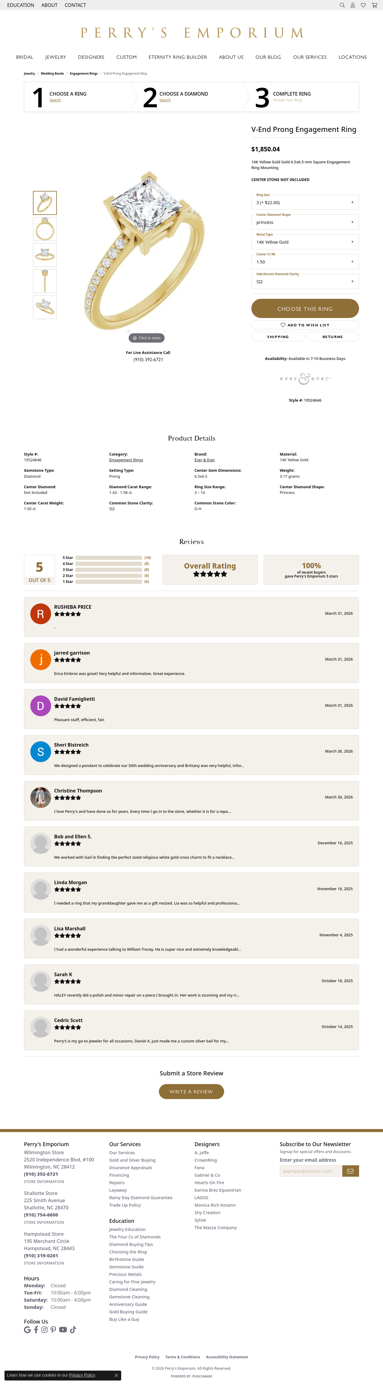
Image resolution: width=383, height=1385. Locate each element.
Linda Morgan (70, 882)
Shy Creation (207, 1212)
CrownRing (205, 1160)
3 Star (68, 569)
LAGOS (201, 1197)
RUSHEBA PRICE (72, 607)
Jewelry (55, 56)
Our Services (310, 56)
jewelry (29, 73)
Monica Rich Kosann (215, 1205)
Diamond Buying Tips (131, 1244)
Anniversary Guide (128, 1304)
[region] (146, 255)
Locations (353, 56)
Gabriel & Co (207, 1175)
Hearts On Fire (209, 1182)
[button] (20, 5)
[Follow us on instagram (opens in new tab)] (44, 1329)
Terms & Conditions (182, 1357)
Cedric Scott (68, 1020)
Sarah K (63, 974)
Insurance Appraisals (130, 1167)
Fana (199, 1167)
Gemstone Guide (126, 1267)
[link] (74, 5)
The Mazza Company (215, 1227)
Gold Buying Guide (128, 1312)
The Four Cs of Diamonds (135, 1237)
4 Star (68, 563)
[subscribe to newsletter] (350, 1171)
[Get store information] (44, 1181)
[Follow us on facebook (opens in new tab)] (36, 1329)
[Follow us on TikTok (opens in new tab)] (73, 1329)
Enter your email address (308, 1160)
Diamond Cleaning (128, 1289)
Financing (119, 1175)
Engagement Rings (84, 73)
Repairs (116, 1182)
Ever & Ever (204, 459)
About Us (231, 56)
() (148, 557)
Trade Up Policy (125, 1205)
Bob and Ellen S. (73, 836)
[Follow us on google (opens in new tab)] (27, 1329)
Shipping (278, 336)
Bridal (25, 56)
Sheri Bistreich (71, 745)
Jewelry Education (127, 1229)
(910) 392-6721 (148, 359)
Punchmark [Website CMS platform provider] (202, 1376)
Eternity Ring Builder (178, 56)
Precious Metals (125, 1274)
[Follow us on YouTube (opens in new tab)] (63, 1329)
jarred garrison (72, 652)
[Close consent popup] (116, 1375)
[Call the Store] (41, 1174)
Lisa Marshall (70, 928)
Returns (333, 336)
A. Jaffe (201, 1152)
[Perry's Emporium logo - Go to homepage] (191, 31)
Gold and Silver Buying (132, 1160)
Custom (126, 56)
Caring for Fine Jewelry (132, 1282)
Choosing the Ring (128, 1252)
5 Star (68, 557)
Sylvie (200, 1220)
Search (55, 100)
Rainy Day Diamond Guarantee (140, 1197)
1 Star (68, 581)
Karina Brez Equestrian (217, 1190)
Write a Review (191, 1091)
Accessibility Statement (227, 1357)
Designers (91, 56)
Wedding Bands (52, 73)
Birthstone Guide (126, 1259)
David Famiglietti (74, 699)
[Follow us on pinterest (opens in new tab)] (53, 1329)
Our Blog (268, 56)
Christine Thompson (78, 790)
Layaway (118, 1190)
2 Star (68, 575)
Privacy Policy (147, 1357)
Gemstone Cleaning (129, 1297)
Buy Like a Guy (124, 1319)
